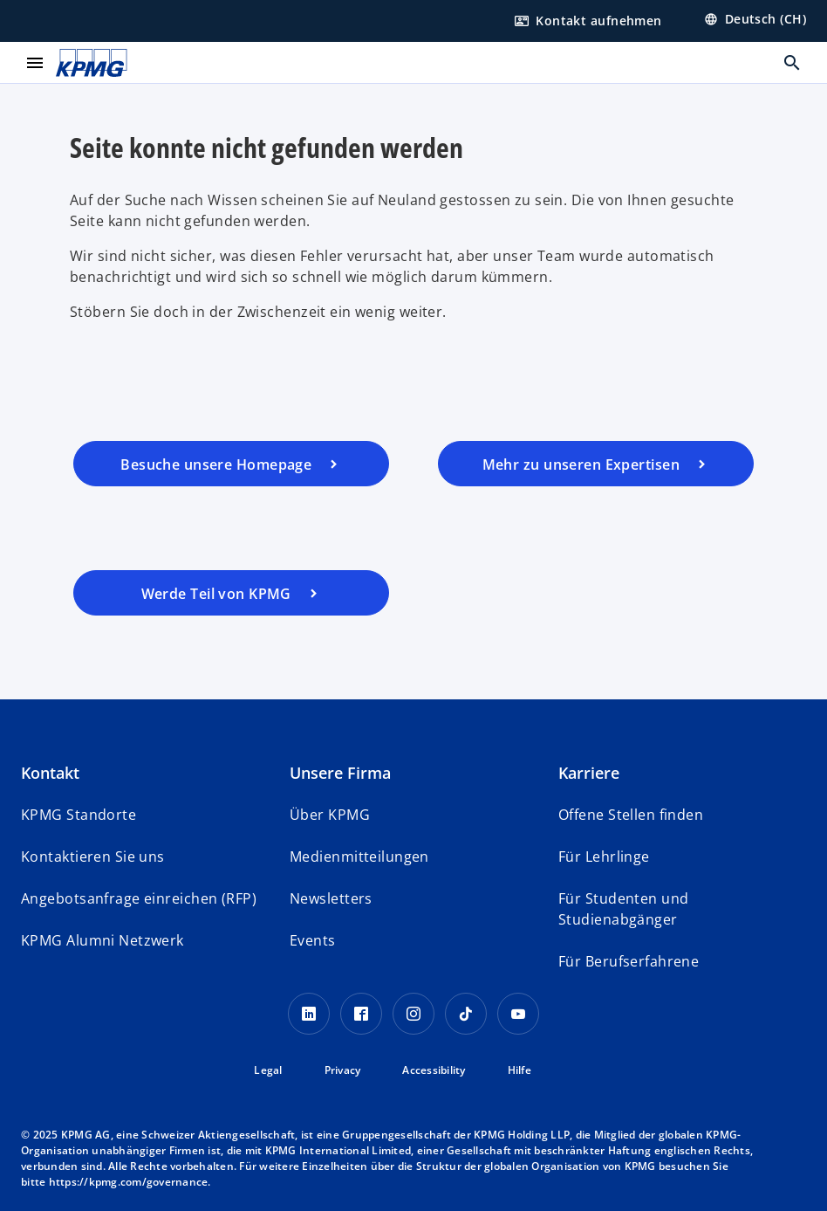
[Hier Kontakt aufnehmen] (588, 21)
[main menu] (35, 63)
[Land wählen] (755, 19)
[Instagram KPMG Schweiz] (413, 1014)
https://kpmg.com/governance (128, 1181)
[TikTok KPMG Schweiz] (466, 1014)
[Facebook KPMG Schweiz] (361, 1014)
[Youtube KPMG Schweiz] (518, 1014)
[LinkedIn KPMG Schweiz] (309, 1014)
